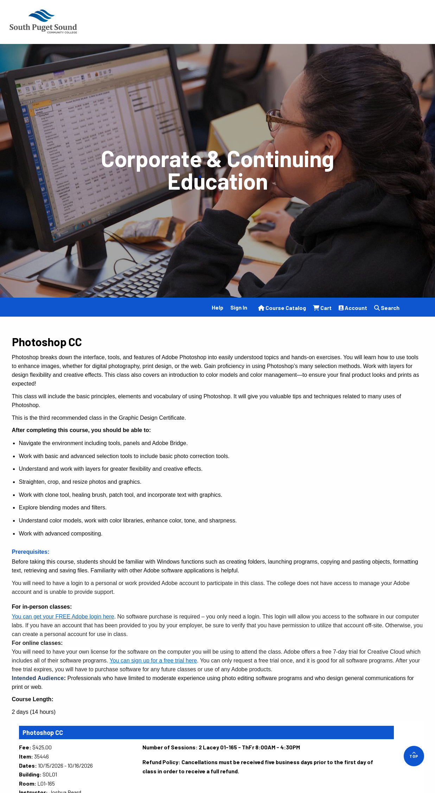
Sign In (238, 307)
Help (217, 307)
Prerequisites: (31, 552)
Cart (322, 307)
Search (386, 307)
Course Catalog (282, 307)
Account (353, 307)
